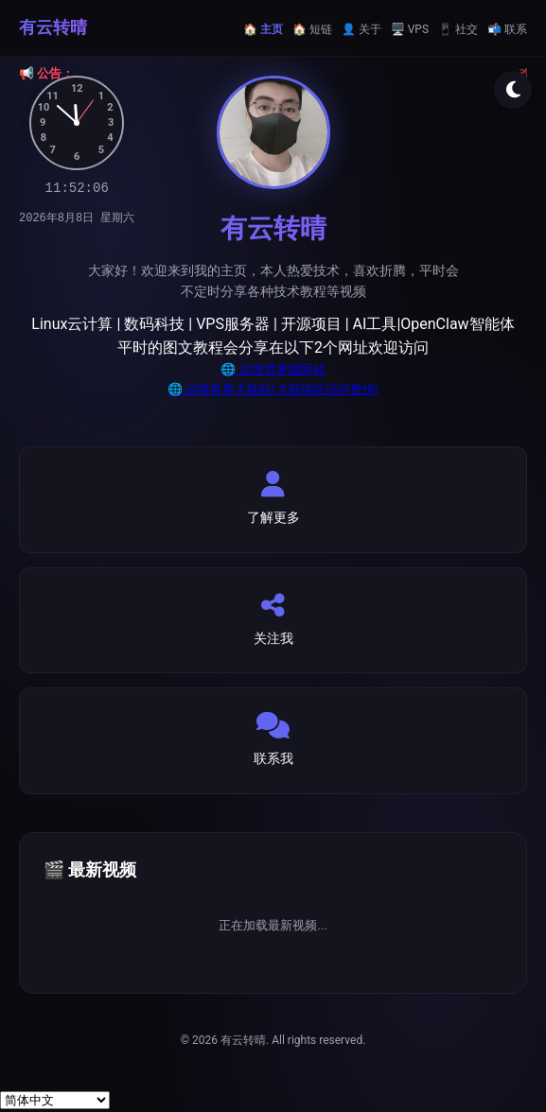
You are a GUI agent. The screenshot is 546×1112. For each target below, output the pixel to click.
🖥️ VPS (410, 29)
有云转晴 (53, 27)
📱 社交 (458, 29)
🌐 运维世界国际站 (272, 369)
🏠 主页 (263, 29)
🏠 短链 (312, 29)
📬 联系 (507, 29)
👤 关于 (361, 29)
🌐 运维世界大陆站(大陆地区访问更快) (273, 389)
